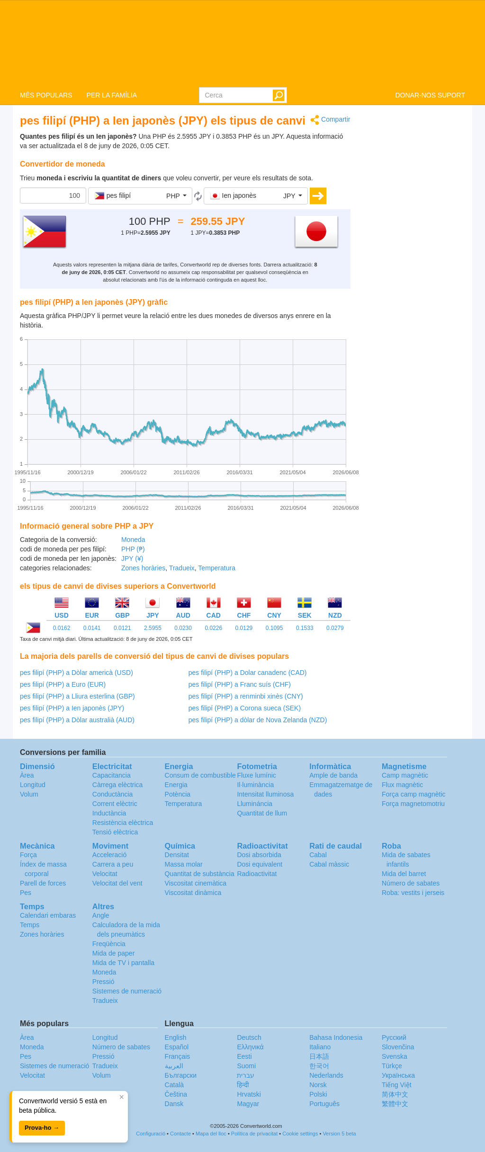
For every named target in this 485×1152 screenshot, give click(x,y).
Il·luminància (255, 785)
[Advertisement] (415, 257)
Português (324, 1104)
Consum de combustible (200, 775)
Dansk (174, 1104)
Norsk (318, 1085)
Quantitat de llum (262, 813)
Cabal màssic (329, 864)
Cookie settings (300, 1133)
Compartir (330, 120)
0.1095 (274, 628)
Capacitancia (111, 775)
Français (177, 1056)
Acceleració (109, 855)
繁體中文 (395, 1104)
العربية (174, 1066)
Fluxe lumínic (256, 775)
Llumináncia (254, 803)
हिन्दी (243, 1085)
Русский (394, 1037)
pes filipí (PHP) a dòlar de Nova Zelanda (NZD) (258, 720)
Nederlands (326, 1075)
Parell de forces (43, 883)
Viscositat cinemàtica (195, 883)
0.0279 (335, 628)
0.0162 (62, 628)
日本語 (319, 1056)
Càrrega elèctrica (117, 785)
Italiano (320, 1047)
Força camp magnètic (414, 794)
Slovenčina (398, 1047)
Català (174, 1085)
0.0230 (183, 628)
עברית (245, 1075)
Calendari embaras (48, 915)
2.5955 (153, 628)
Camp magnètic (405, 775)
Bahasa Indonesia (335, 1037)
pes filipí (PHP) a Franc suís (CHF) (240, 684)
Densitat (177, 855)
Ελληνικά (250, 1047)
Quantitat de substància (199, 873)
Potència (177, 794)
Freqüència (109, 944)
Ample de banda (333, 775)
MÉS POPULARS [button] (46, 95)
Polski (318, 1094)
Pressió (103, 981)
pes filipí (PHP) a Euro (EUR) (63, 684)
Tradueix (182, 568)
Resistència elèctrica (122, 822)
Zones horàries (143, 568)
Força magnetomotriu (413, 803)
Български (181, 1075)
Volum (29, 794)
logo (242, 43)
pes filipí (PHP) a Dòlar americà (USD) (76, 672)
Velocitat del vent (117, 883)
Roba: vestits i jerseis (413, 892)
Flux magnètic (402, 785)
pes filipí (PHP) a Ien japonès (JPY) (72, 708)
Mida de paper (113, 953)
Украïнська (398, 1075)
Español (177, 1047)
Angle (100, 915)
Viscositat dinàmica (193, 892)
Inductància (109, 813)
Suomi (246, 1066)
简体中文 (395, 1094)
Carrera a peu (112, 864)
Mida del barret (404, 873)
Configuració (150, 1133)
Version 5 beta (339, 1133)
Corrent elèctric (114, 803)
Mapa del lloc (211, 1133)
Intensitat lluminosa (265, 794)
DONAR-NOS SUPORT (430, 95)
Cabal (318, 855)
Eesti (244, 1056)
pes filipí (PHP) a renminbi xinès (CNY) (246, 696)
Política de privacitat (254, 1133)
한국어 (319, 1066)
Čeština (176, 1094)
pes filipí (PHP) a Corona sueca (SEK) (245, 708)
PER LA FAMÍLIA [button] (111, 95)
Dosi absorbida (259, 855)
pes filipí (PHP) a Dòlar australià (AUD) (77, 720)
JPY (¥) (132, 558)
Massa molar (184, 864)
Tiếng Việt (397, 1085)
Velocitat (104, 873)
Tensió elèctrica (115, 832)
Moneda (133, 539)
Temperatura (216, 568)
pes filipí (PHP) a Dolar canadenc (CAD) (248, 672)
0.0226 (213, 628)
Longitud (32, 785)
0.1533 (305, 628)
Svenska (394, 1056)
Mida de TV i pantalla (123, 962)
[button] (140, 195)
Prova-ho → (42, 1127)
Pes (25, 892)
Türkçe (392, 1066)
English (176, 1037)
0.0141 (92, 628)
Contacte (180, 1133)
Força (28, 855)
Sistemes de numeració (127, 991)
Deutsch (249, 1037)
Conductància (112, 794)
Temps (29, 925)
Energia (176, 785)
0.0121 (122, 628)
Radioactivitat (257, 873)
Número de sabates (411, 883)
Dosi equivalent (259, 864)
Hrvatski (249, 1094)
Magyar (248, 1104)
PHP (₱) (133, 549)
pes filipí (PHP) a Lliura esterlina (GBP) (77, 696)
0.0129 (244, 628)
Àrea (27, 775)
